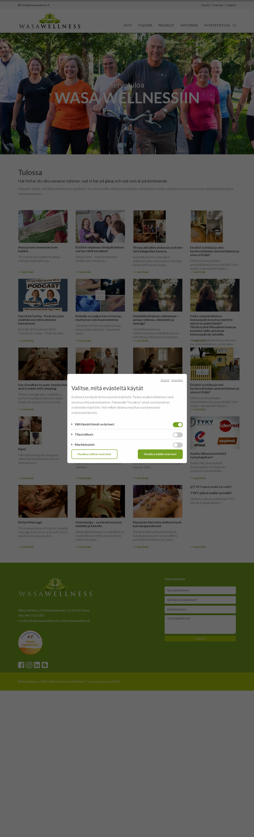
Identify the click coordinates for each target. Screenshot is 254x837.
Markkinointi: (85, 444)
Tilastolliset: (84, 434)
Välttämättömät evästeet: (95, 424)
